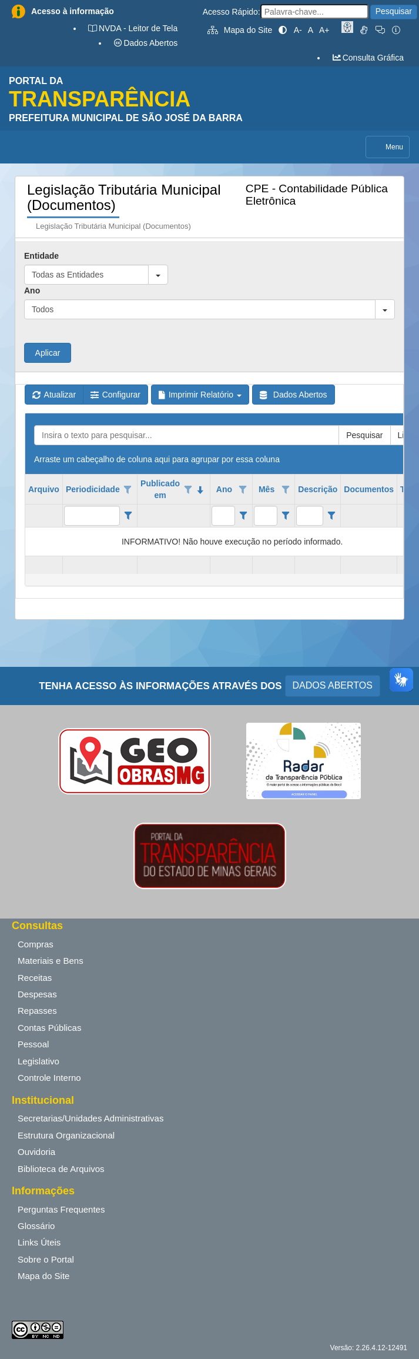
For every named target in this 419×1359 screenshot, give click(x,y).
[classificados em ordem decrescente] (200, 490)
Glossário (36, 1226)
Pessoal (33, 1044)
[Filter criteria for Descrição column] (331, 516)
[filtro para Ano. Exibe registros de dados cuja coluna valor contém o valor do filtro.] (223, 516)
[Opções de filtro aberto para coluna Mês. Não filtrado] (285, 490)
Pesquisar (394, 11)
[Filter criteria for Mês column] (285, 516)
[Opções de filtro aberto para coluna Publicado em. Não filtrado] (188, 490)
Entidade (41, 256)
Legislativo (38, 1061)
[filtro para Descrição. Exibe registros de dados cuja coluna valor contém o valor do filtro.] (309, 516)
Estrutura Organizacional (66, 1135)
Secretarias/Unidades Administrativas (90, 1118)
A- (298, 30)
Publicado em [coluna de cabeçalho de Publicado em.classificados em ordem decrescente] (160, 489)
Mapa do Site (239, 30)
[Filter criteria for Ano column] (243, 516)
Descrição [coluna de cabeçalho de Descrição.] (317, 489)
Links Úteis (39, 1242)
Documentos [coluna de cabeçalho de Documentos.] (369, 489)
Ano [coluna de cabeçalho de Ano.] (224, 489)
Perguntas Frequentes (61, 1209)
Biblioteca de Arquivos (61, 1169)
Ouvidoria (36, 1152)
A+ (324, 30)
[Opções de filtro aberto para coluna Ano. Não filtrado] (243, 490)
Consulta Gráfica (367, 57)
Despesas (37, 994)
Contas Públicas (49, 1028)
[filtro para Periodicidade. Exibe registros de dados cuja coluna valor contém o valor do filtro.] (92, 516)
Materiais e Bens (50, 961)
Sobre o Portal (46, 1259)
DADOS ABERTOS (333, 685)
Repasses (37, 1011)
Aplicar (48, 353)
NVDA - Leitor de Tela (132, 28)
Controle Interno (49, 1078)
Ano (32, 290)
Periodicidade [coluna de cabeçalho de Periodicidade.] (93, 489)
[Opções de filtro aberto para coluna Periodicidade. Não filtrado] (128, 490)
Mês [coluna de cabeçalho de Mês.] (266, 489)
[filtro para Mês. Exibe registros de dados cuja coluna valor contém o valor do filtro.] (265, 516)
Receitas (35, 978)
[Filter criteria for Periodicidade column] (128, 516)
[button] (158, 275)
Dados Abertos (145, 43)
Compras (35, 944)
